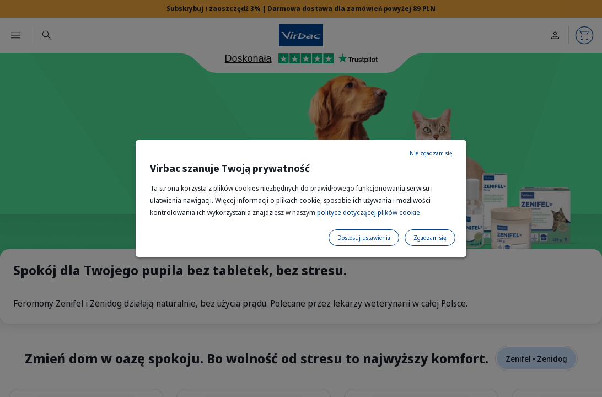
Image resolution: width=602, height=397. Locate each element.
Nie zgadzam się (431, 153)
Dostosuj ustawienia (363, 238)
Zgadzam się (430, 238)
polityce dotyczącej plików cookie (368, 212)
